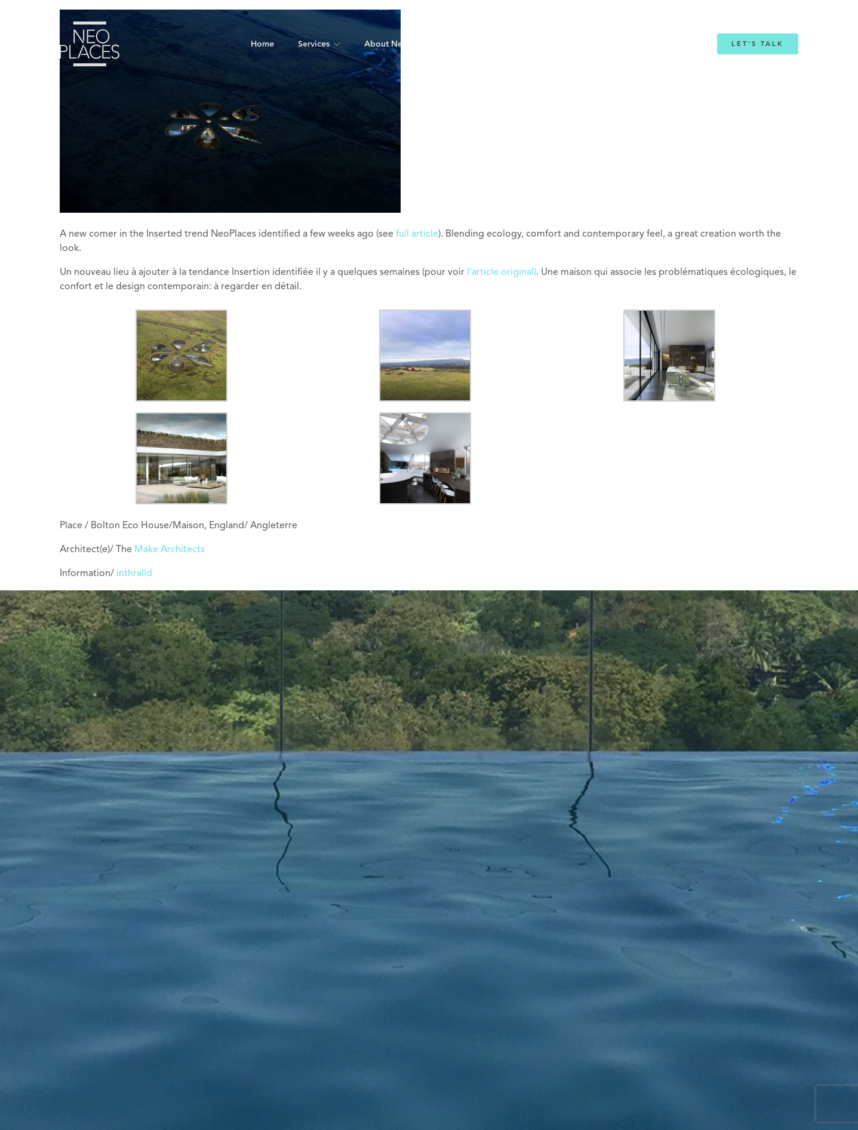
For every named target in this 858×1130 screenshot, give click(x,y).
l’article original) (501, 272)
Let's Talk (757, 44)
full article (417, 234)
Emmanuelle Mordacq (500, 44)
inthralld (134, 573)
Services (314, 44)
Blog (576, 44)
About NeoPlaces (398, 44)
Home (262, 44)
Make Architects (168, 550)
